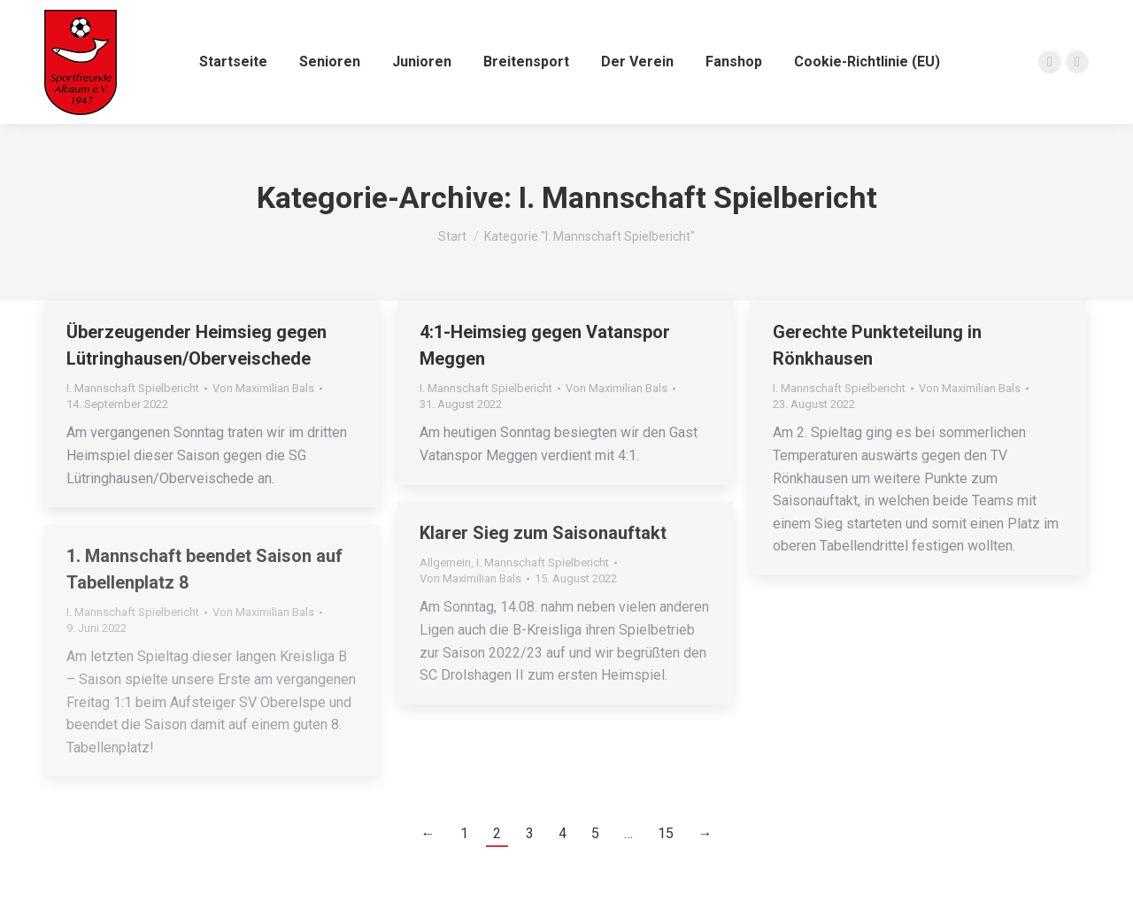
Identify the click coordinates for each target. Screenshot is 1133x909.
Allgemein (445, 562)
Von (263, 388)
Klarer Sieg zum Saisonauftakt (543, 532)
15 (666, 833)
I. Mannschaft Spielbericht (132, 388)
